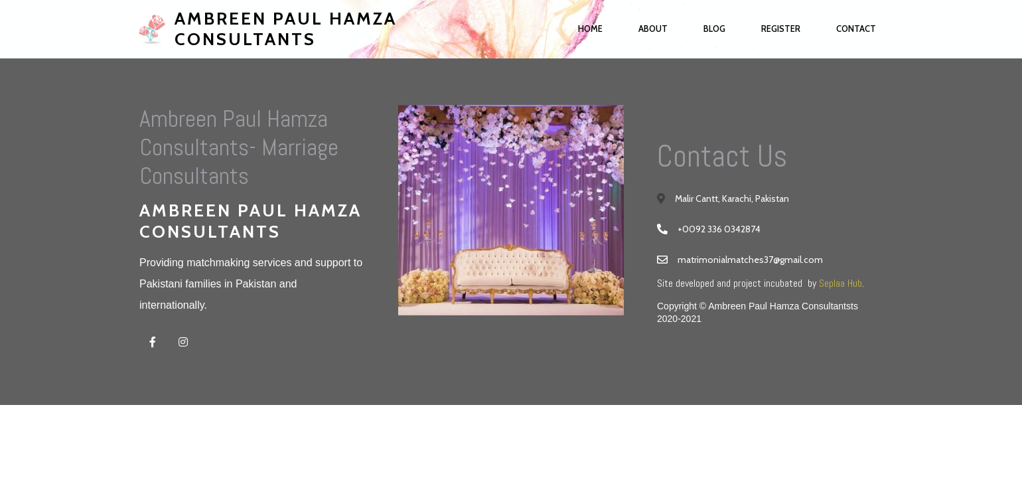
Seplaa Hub (840, 283)
